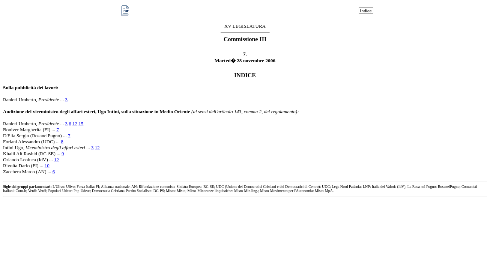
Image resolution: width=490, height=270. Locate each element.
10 (47, 165)
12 (74, 123)
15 (80, 123)
